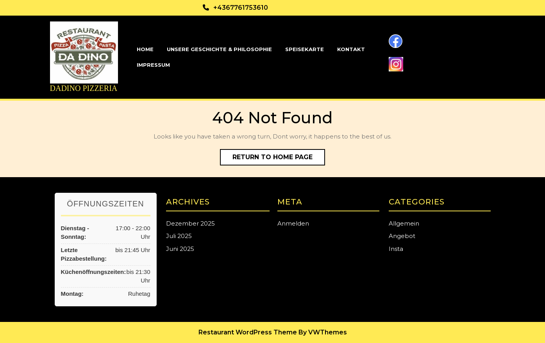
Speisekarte (304, 49)
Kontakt (351, 49)
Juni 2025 (180, 248)
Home (145, 49)
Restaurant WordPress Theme (247, 332)
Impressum (153, 65)
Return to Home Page (278, 158)
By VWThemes (322, 332)
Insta (396, 248)
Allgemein (404, 223)
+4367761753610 (240, 7)
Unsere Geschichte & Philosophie (219, 49)
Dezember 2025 (190, 223)
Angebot (402, 236)
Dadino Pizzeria (84, 88)
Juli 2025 (179, 236)
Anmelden (293, 223)
